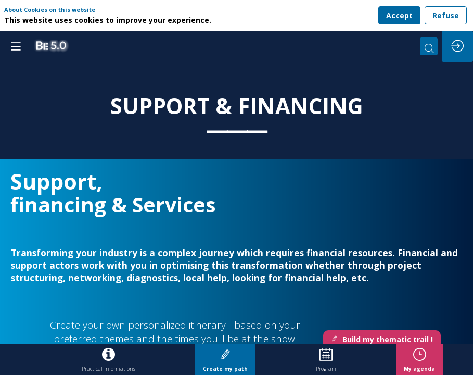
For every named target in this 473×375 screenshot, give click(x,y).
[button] (15, 46)
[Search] (429, 46)
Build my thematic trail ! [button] (382, 339)
